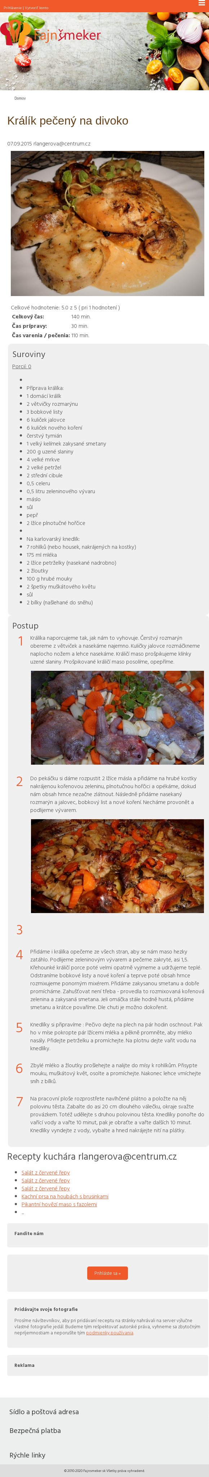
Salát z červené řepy (46, 1172)
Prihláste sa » (107, 1273)
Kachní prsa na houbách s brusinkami (65, 1196)
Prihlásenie (13, 7)
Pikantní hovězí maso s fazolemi (59, 1204)
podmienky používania (109, 1332)
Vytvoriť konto (36, 7)
